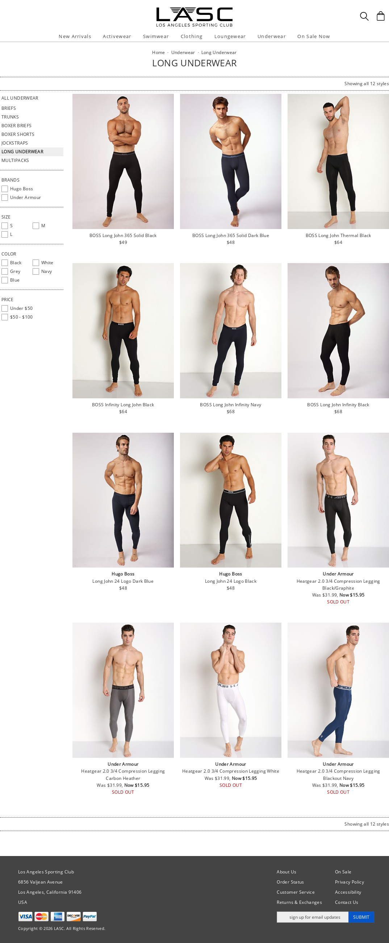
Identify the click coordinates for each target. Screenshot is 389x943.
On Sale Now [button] (313, 36)
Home (158, 52)
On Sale (343, 872)
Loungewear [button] (230, 36)
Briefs (8, 108)
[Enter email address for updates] (313, 917)
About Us (286, 872)
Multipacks (15, 160)
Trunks (10, 117)
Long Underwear (22, 152)
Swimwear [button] (156, 36)
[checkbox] (31, 188)
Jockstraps (14, 143)
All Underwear (19, 98)
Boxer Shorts (17, 134)
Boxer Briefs (16, 125)
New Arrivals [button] (75, 36)
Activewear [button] (117, 36)
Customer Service (296, 892)
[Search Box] (364, 16)
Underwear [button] (272, 36)
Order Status (290, 882)
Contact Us (347, 902)
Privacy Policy (349, 882)
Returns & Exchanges (299, 902)
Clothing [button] (191, 36)
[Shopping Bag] (380, 16)
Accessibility (348, 892)
